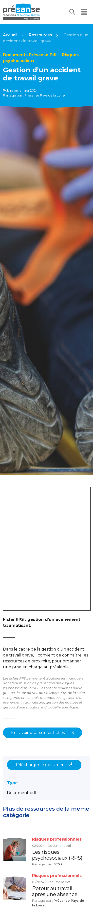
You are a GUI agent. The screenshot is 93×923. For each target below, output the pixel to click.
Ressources (40, 35)
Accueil (10, 35)
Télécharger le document (44, 764)
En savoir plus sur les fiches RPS (42, 732)
